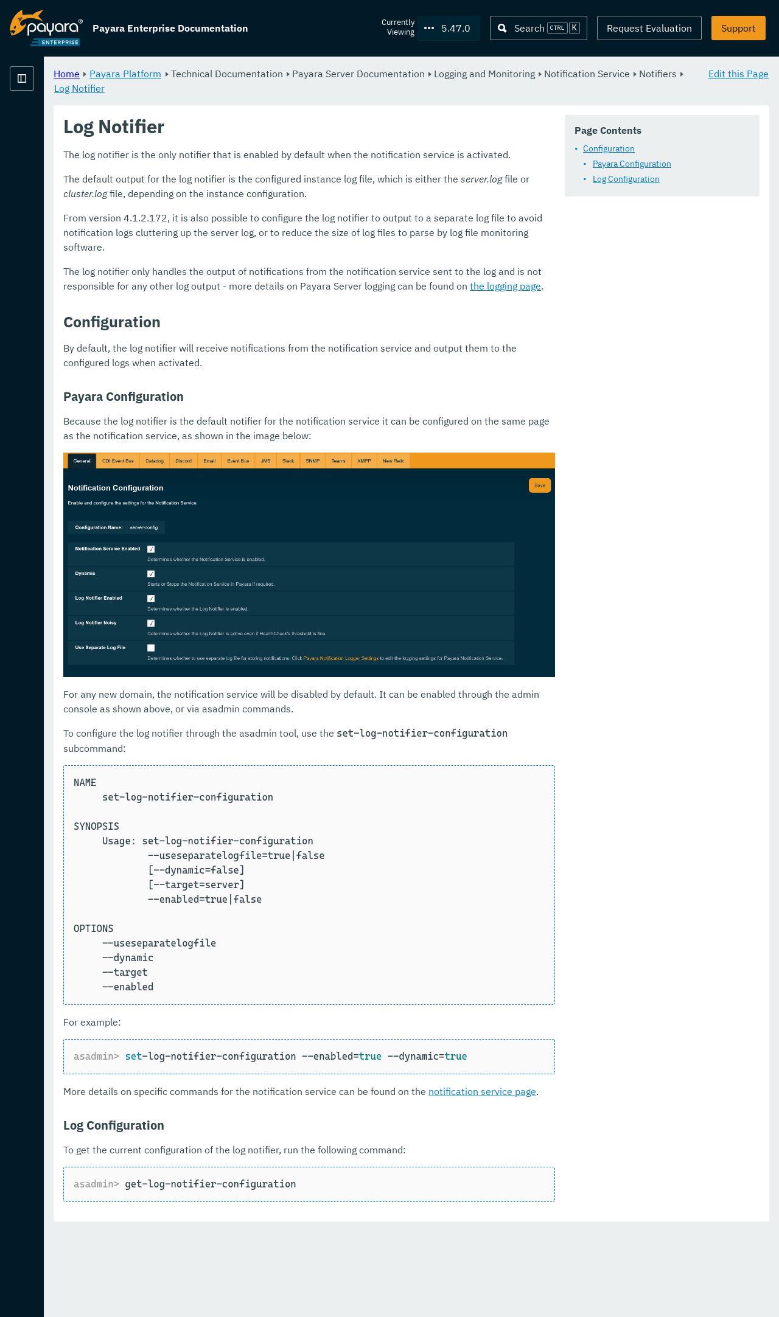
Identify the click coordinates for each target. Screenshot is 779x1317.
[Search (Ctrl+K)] (538, 28)
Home (218, 73)
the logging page (603, 362)
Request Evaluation (649, 28)
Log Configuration (276, 211)
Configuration (259, 180)
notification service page (634, 1177)
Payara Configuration (282, 195)
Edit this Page (738, 73)
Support (738, 28)
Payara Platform (46, 103)
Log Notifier (373, 88)
